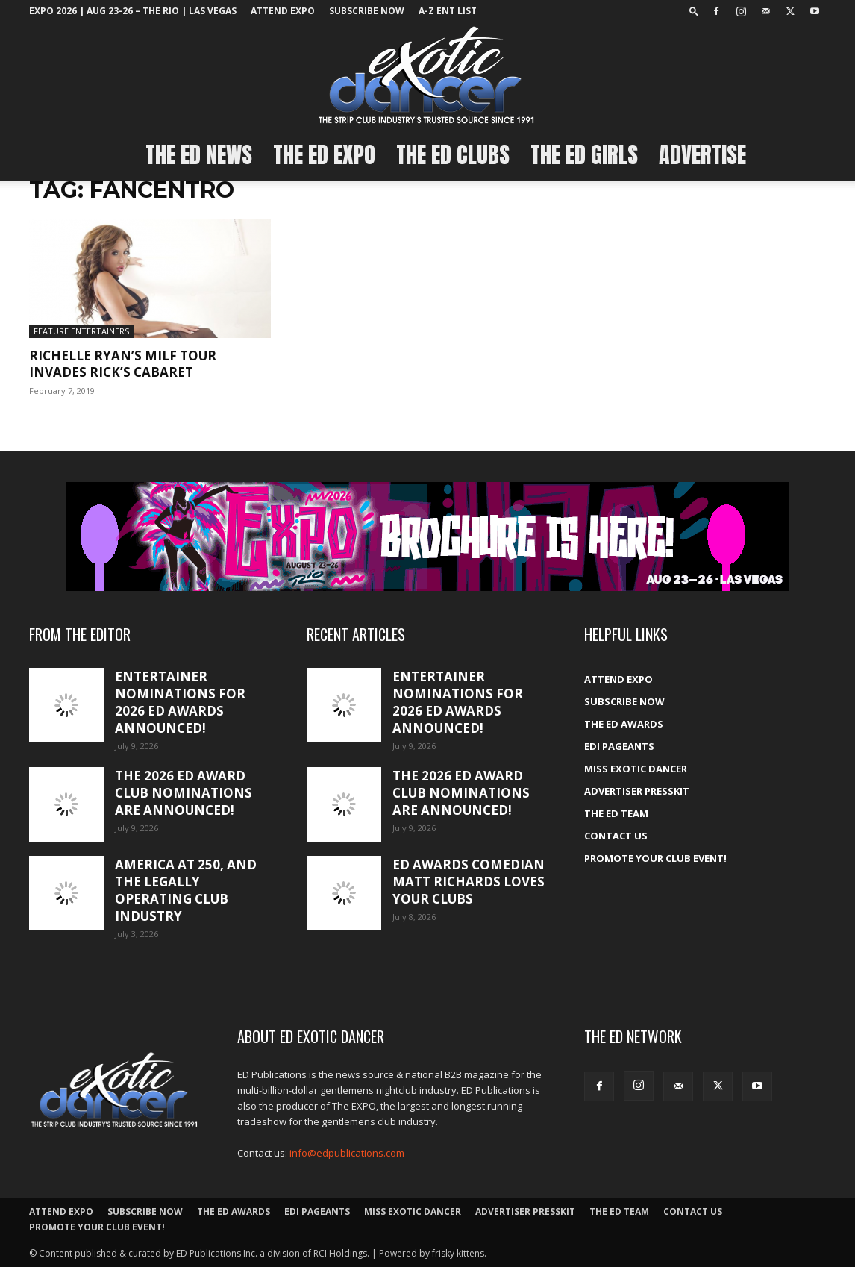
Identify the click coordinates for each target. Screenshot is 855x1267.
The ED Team (616, 813)
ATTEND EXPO (283, 10)
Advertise (702, 155)
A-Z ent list (448, 10)
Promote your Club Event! (655, 858)
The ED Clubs (453, 155)
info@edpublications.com (346, 1153)
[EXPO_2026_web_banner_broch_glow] (427, 536)
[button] (694, 10)
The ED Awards (623, 724)
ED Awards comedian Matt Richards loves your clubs (468, 881)
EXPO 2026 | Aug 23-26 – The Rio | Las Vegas (133, 10)
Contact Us (616, 835)
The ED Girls (584, 155)
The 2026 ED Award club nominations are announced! (183, 793)
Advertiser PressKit (636, 791)
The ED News (198, 155)
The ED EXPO (324, 155)
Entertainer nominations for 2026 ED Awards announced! (180, 702)
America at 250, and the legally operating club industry (186, 890)
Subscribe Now (366, 10)
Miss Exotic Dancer (635, 768)
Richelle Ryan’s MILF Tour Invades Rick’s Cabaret (122, 364)
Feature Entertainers (81, 331)
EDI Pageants (619, 746)
